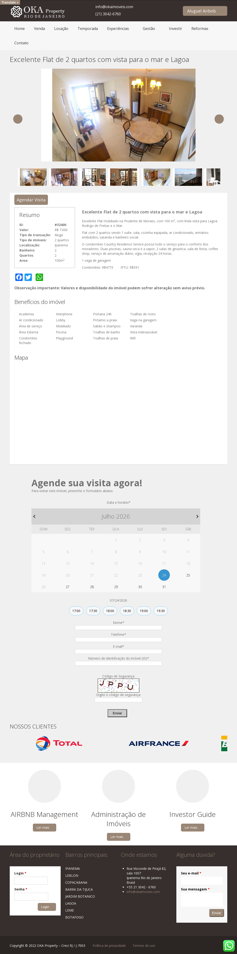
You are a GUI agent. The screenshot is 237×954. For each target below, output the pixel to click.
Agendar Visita (31, 200)
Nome (118, 622)
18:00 (110, 611)
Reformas (199, 28)
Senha (20, 889)
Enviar (117, 713)
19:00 (144, 611)
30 (140, 587)
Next (219, 119)
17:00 (76, 611)
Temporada (88, 28)
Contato (21, 42)
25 (188, 575)
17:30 (93, 611)
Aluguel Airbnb (201, 11)
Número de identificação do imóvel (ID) (118, 658)
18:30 (127, 611)
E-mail (118, 646)
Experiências (118, 28)
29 (116, 587)
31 (164, 587)
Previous (17, 119)
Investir (175, 28)
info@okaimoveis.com (114, 6)
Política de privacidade (109, 945)
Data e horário (119, 502)
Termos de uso (143, 945)
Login (20, 873)
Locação (61, 28)
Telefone (118, 634)
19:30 (161, 611)
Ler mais (42, 827)
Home (19, 28)
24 (164, 575)
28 (92, 587)
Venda (39, 28)
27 (67, 587)
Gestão (149, 28)
